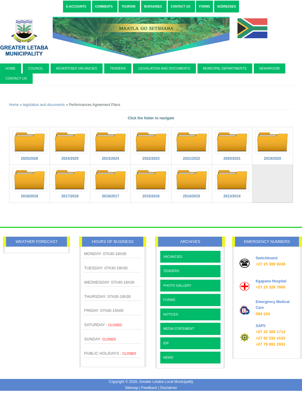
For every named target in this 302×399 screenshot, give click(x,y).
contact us (16, 78)
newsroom (269, 68)
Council (35, 68)
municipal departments (225, 68)
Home (10, 68)
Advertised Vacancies (76, 68)
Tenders (118, 68)
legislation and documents (164, 68)
